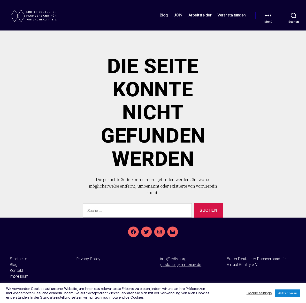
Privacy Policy (88, 258)
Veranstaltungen (231, 17)
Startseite (18, 258)
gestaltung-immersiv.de (180, 264)
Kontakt (16, 270)
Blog (164, 17)
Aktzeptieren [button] (287, 293)
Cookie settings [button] (259, 293)
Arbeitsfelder (200, 17)
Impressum (19, 276)
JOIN (178, 17)
